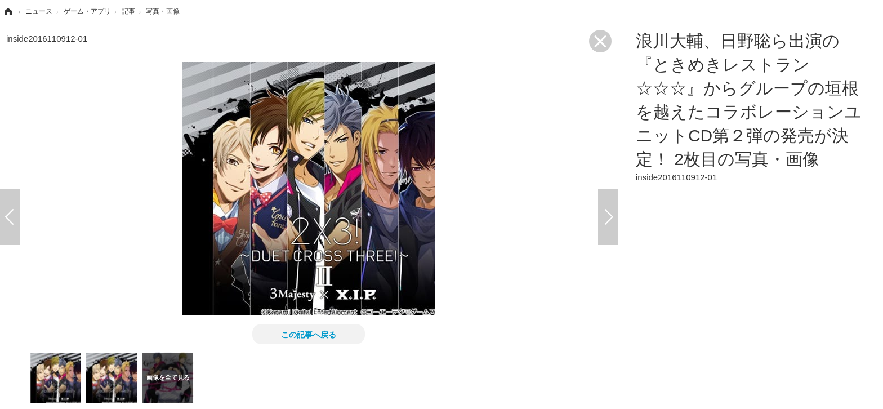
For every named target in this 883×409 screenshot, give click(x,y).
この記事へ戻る (308, 334)
